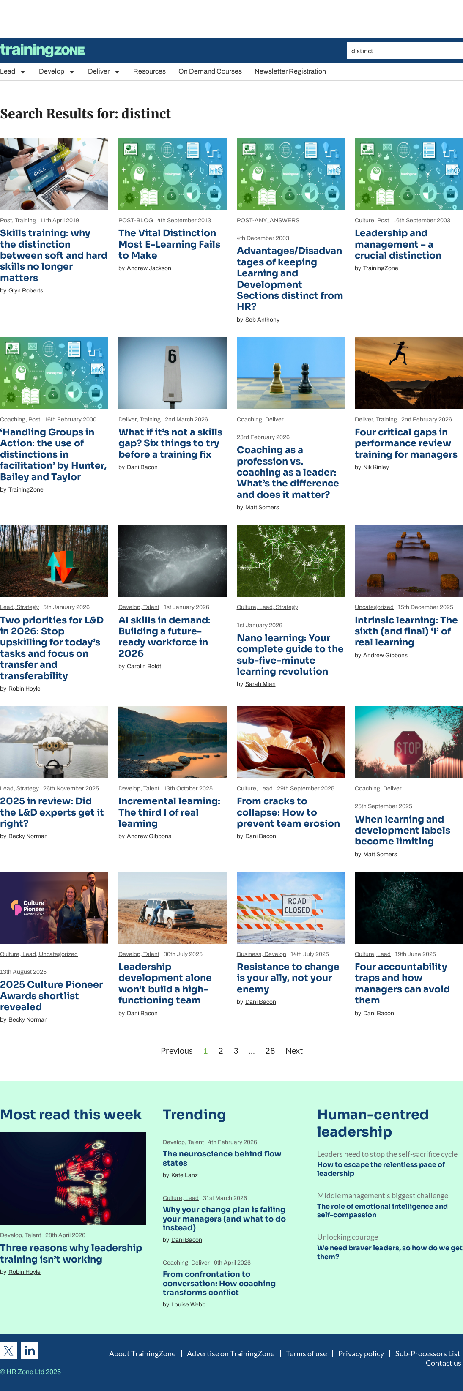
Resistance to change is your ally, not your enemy (288, 978)
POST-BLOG (135, 220)
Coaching (12, 419)
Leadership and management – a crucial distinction (398, 244)
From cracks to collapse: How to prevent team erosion (288, 812)
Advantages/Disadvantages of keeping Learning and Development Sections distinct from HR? (290, 278)
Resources (149, 71)
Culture (364, 220)
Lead (13, 71)
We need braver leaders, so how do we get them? (390, 1252)
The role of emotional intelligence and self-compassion (382, 1211)
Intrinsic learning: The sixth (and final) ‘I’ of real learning (406, 631)
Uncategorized (374, 607)
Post (6, 220)
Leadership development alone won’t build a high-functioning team (165, 983)
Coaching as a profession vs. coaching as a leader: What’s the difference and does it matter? (288, 472)
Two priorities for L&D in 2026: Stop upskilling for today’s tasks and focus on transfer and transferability (52, 648)
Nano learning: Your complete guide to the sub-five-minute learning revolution (290, 654)
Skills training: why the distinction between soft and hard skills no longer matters (53, 255)
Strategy (27, 607)
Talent (151, 607)
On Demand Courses (210, 71)
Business (249, 954)
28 (270, 1050)
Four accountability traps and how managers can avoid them (402, 983)
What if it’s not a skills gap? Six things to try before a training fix (170, 443)
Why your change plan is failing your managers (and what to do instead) (224, 1218)
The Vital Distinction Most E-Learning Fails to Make (169, 244)
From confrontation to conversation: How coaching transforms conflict (219, 1283)
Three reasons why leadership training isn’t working (71, 1253)
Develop (57, 71)
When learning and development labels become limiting (402, 830)
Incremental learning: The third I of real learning (169, 812)
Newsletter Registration (290, 71)
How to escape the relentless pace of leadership (381, 1169)
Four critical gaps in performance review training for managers (406, 443)
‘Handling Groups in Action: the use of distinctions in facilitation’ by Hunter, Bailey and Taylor (53, 454)
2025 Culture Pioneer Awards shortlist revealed (51, 996)
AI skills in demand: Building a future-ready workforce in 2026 (164, 637)
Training (25, 220)
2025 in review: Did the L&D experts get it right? (52, 812)
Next (294, 1050)
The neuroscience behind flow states (222, 1158)
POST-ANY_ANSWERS (268, 220)
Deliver (104, 71)
